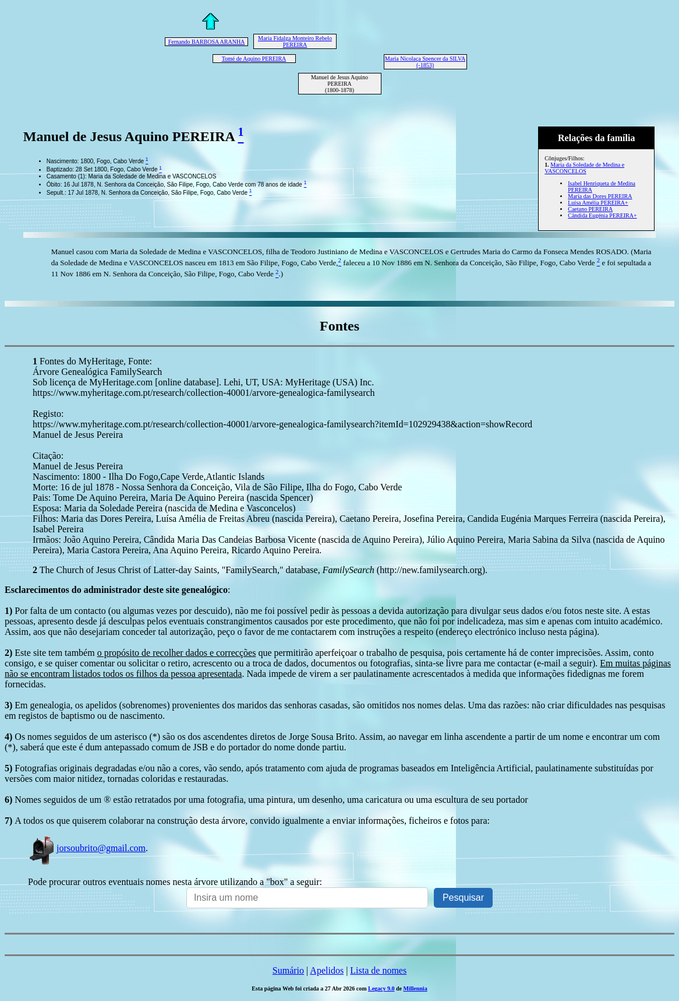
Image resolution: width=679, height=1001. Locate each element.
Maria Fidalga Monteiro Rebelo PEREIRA (295, 41)
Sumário (288, 970)
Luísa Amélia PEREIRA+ (598, 202)
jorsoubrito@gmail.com (87, 848)
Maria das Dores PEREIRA (600, 196)
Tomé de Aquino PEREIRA (254, 58)
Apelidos (327, 970)
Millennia (415, 988)
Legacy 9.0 (381, 988)
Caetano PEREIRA (590, 209)
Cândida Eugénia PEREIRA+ (602, 215)
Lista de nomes (378, 970)
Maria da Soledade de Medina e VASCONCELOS (584, 167)
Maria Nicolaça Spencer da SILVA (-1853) (425, 61)
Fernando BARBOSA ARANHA (206, 41)
